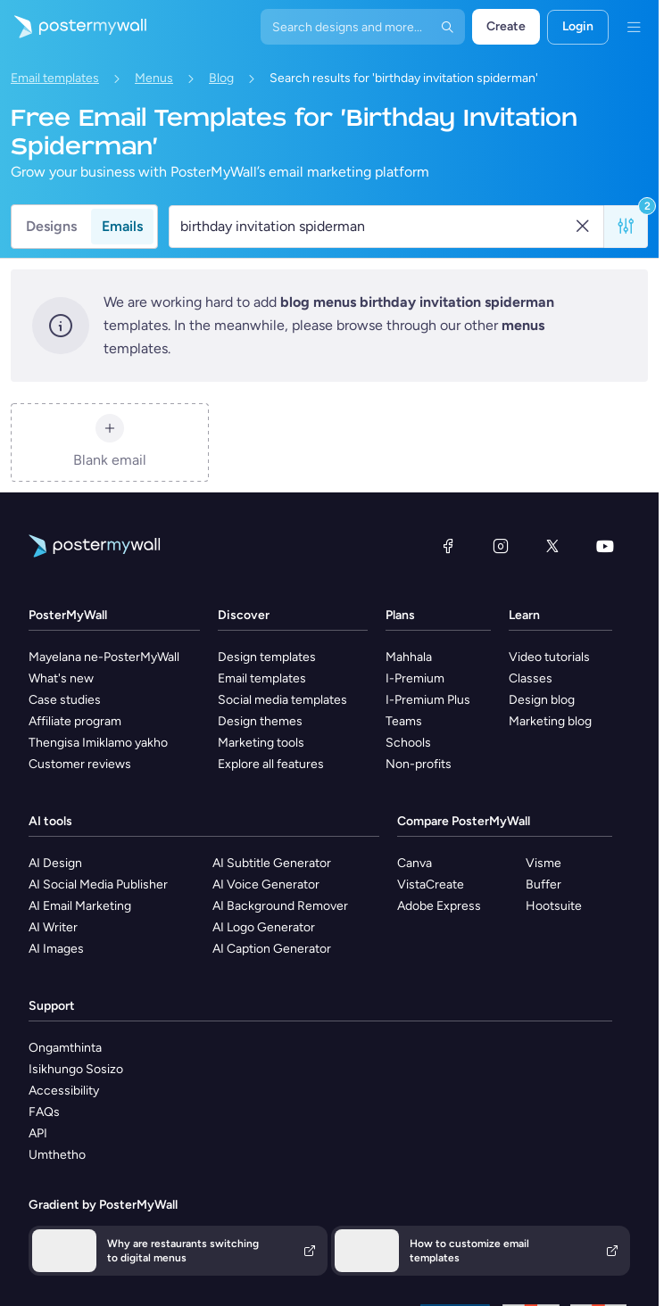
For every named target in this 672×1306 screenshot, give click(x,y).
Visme (543, 863)
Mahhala (409, 657)
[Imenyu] (634, 27)
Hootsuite (554, 905)
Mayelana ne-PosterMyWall (104, 657)
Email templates (55, 78)
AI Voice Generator (265, 884)
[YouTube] (605, 546)
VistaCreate (430, 884)
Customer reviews (80, 764)
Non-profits (419, 764)
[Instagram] (501, 546)
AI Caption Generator (271, 948)
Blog (221, 78)
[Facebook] (448, 546)
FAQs (44, 1112)
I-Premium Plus (428, 699)
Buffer (543, 884)
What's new (61, 678)
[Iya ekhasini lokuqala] (73, 27)
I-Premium (415, 678)
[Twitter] (552, 546)
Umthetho (57, 1154)
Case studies (65, 699)
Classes (530, 678)
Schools (408, 742)
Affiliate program (75, 721)
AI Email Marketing (80, 905)
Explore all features (271, 764)
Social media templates (282, 699)
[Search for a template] (376, 226)
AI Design (55, 863)
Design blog (542, 699)
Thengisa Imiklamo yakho (98, 742)
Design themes (260, 721)
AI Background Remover (280, 905)
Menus (154, 78)
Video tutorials (549, 657)
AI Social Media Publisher (98, 884)
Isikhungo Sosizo (76, 1069)
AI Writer (53, 927)
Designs (51, 226)
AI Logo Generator (263, 927)
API (38, 1133)
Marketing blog (550, 721)
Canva (414, 863)
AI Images (56, 948)
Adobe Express (439, 905)
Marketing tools (261, 742)
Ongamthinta (65, 1047)
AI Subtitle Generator (271, 863)
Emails (122, 226)
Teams (404, 721)
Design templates (267, 657)
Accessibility (64, 1090)
